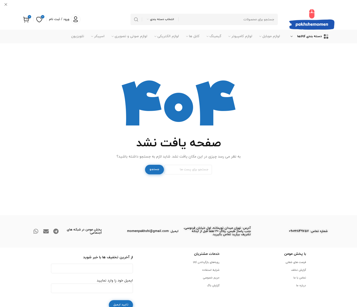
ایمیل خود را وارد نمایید (92, 284)
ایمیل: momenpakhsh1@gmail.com (152, 231)
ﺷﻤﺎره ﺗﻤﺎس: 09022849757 (308, 231)
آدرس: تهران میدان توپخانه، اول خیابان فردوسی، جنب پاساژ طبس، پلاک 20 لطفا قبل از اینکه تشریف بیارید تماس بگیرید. (217, 231)
